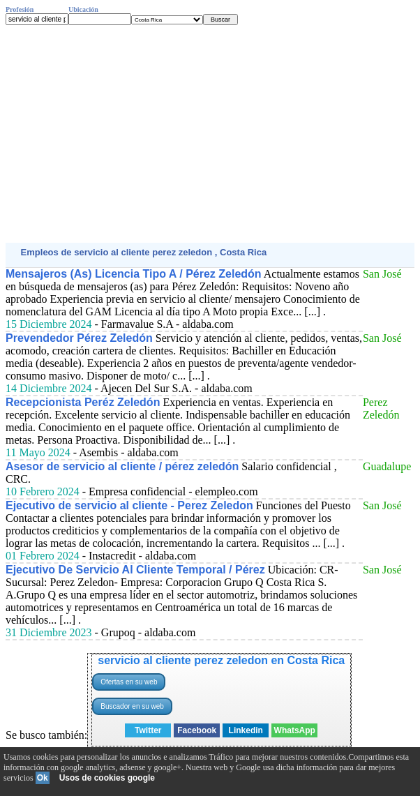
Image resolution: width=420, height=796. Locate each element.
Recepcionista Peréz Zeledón (83, 402)
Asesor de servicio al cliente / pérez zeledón (122, 466)
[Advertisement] (210, 134)
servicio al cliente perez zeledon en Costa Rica (221, 660)
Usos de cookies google (107, 778)
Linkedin (246, 730)
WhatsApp (294, 730)
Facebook (196, 730)
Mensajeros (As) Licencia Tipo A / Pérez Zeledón (134, 274)
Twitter (148, 730)
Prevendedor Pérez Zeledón (79, 338)
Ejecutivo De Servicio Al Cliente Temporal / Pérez (135, 570)
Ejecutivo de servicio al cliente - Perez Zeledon (129, 505)
